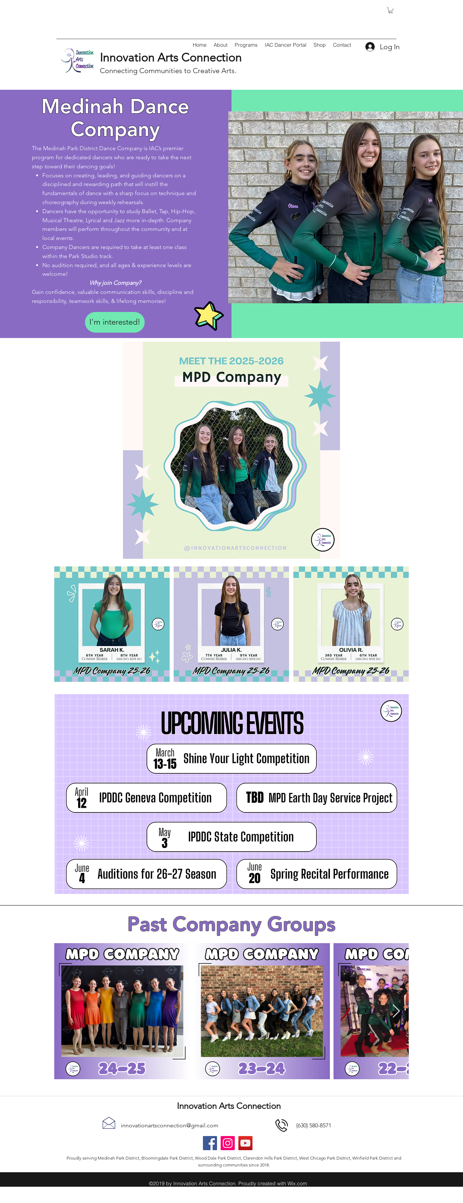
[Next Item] (396, 1011)
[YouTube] (245, 1143)
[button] (390, 10)
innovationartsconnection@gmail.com (169, 1125)
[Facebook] (210, 1143)
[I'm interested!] (115, 322)
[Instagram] (228, 1143)
